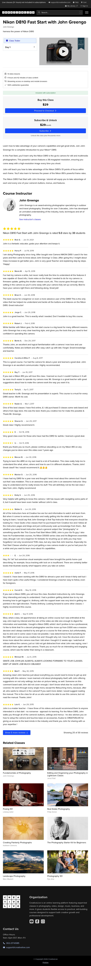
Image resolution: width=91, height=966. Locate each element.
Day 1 (7, 47)
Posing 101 (8, 808)
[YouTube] (31, 921)
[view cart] (84, 2)
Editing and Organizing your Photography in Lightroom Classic (67, 774)
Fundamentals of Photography (17, 772)
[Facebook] (37, 921)
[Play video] (63, 51)
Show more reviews (16, 732)
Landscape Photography (14, 876)
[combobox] (59, 12)
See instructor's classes (30, 219)
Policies (45, 962)
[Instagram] (43, 921)
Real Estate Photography (58, 808)
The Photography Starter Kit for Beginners (66, 842)
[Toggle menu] (87, 12)
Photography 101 (54, 876)
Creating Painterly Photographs (17, 842)
